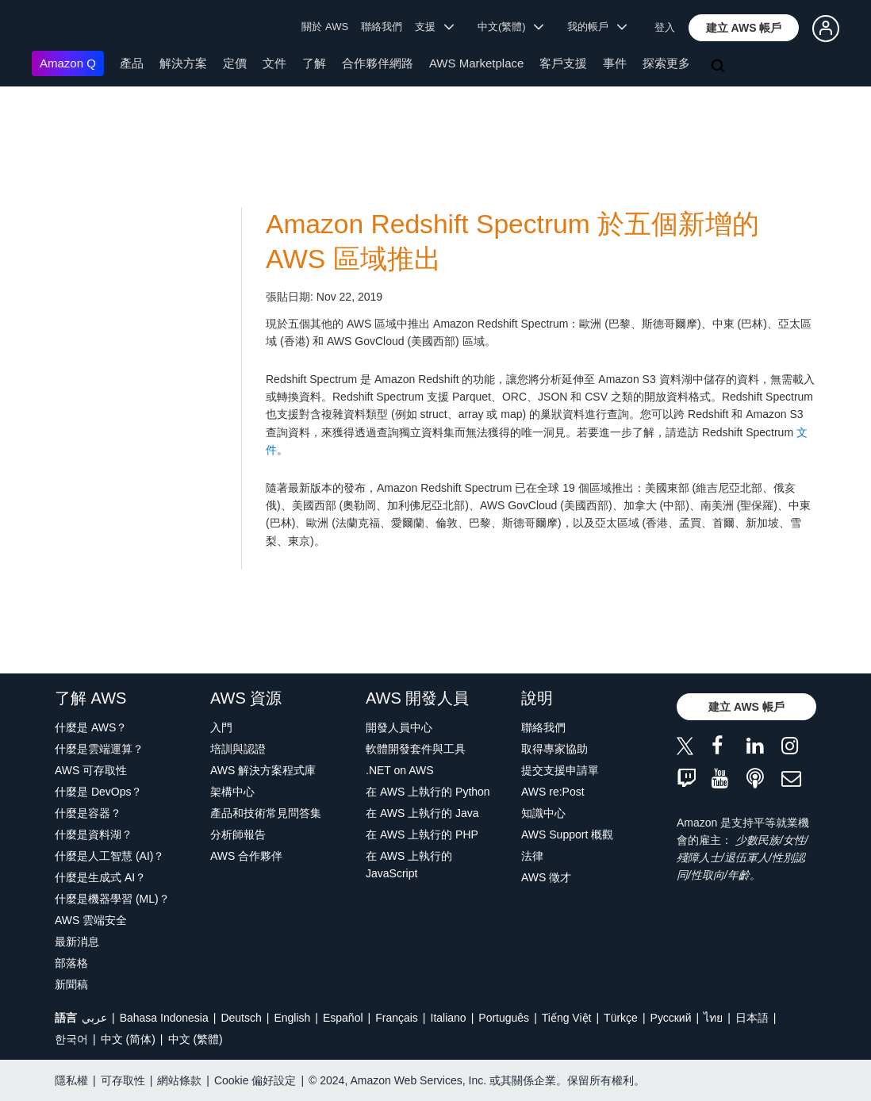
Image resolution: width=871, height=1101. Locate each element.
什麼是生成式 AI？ (100, 877)
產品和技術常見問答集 (265, 813)
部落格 (71, 963)
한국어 (71, 1039)
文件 (274, 63)
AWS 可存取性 (91, 770)
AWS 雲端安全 (91, 920)
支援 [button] (434, 27)
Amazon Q (68, 63)
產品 (132, 63)
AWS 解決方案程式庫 (263, 770)
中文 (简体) (128, 1039)
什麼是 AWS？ (91, 727)
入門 (221, 727)
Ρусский (671, 1017)
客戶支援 (563, 63)
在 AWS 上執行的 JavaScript (409, 865)
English (292, 1017)
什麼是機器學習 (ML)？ (112, 898)
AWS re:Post (553, 791)
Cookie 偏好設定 (255, 1080)
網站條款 (179, 1080)
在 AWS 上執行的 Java (422, 813)
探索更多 (666, 63)
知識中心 (543, 813)
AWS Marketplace (476, 63)
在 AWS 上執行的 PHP (422, 834)
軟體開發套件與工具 (416, 748)
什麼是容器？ (88, 813)
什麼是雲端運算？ (99, 748)
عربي (94, 1017)
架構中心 (232, 791)
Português (503, 1017)
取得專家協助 (554, 748)
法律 (532, 856)
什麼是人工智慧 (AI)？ (109, 856)
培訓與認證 (238, 748)
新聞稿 (71, 984)
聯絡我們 (381, 27)
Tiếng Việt (567, 1017)
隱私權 (71, 1080)
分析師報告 (238, 834)
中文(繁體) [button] (511, 27)
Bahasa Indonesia (164, 1017)
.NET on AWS (400, 770)
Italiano (448, 1017)
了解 (314, 63)
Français (396, 1017)
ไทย (713, 1017)
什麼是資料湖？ (93, 834)
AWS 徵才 (546, 877)
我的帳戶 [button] (597, 27)
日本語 (752, 1017)
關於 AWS (324, 27)
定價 (235, 63)
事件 (615, 63)
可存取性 (123, 1080)
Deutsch (241, 1017)
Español (343, 1017)
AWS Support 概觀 (567, 834)
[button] (744, 27)
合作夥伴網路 (377, 63)
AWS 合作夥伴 (246, 856)
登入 (664, 27)
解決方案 (183, 63)
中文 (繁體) (195, 1039)
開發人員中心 (399, 727)
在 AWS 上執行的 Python (428, 791)
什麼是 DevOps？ (98, 791)
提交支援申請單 (560, 770)
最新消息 (77, 941)
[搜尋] (719, 67)
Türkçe (621, 1017)
